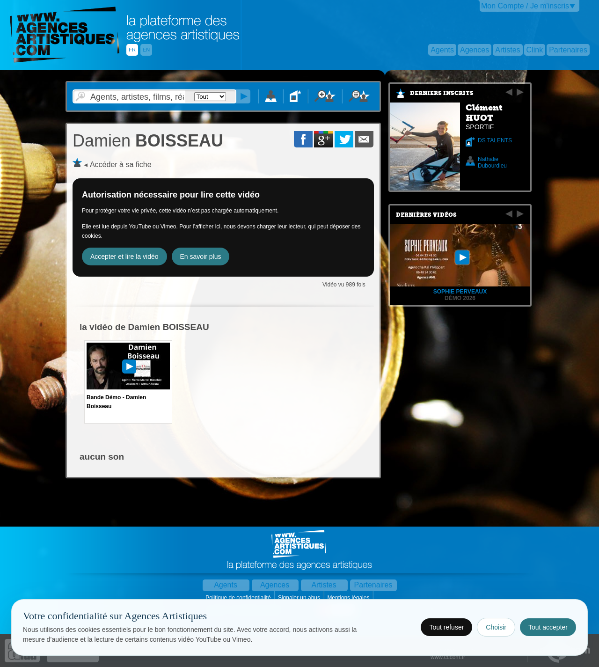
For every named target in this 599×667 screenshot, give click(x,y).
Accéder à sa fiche (121, 165)
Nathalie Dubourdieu (492, 162)
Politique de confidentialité (238, 597)
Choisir (496, 627)
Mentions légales (349, 597)
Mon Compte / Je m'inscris (525, 6)
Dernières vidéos (426, 215)
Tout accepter (548, 627)
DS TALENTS (495, 140)
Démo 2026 (460, 298)
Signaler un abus (299, 597)
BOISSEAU (148, 140)
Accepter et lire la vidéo (124, 256)
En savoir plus (200, 256)
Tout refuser (446, 627)
